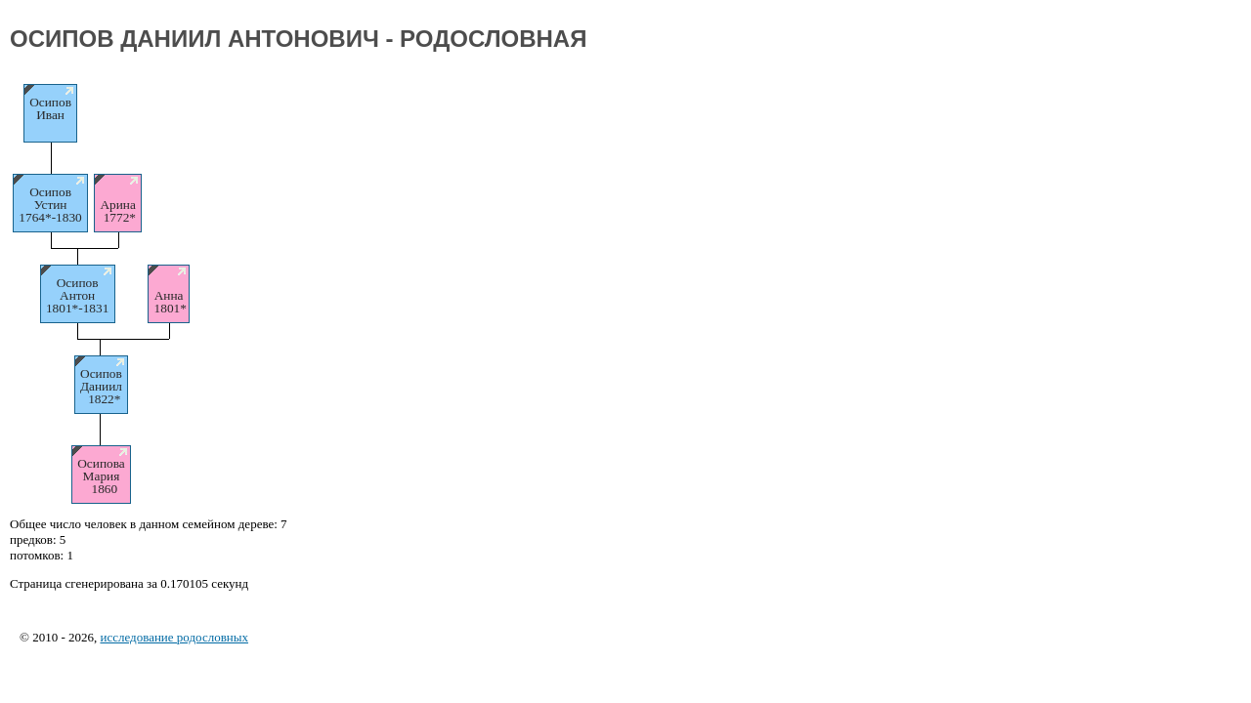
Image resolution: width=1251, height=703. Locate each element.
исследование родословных (174, 637)
